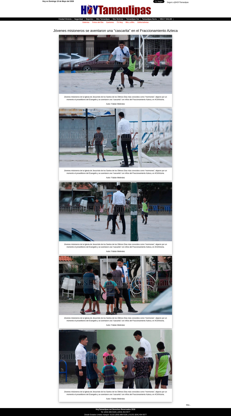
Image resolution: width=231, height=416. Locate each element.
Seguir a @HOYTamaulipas (178, 2)
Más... (188, 405)
